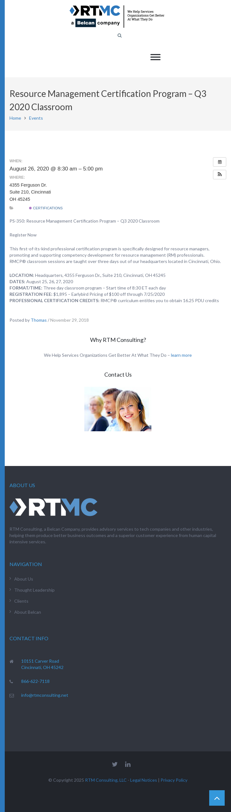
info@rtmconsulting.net (44, 695)
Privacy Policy (174, 780)
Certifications (46, 208)
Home (15, 118)
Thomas (39, 320)
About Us (23, 579)
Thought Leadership (34, 590)
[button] (219, 174)
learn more (181, 355)
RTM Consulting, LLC (106, 780)
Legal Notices (143, 780)
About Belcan (27, 612)
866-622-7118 (35, 681)
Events (36, 118)
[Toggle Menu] (155, 57)
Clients (21, 601)
